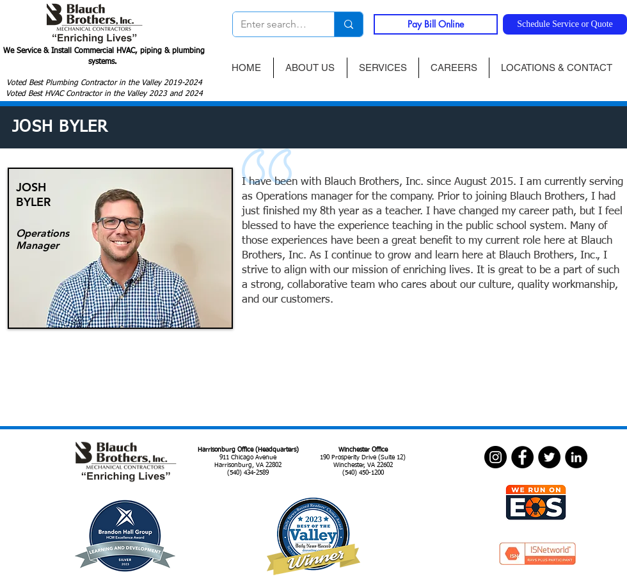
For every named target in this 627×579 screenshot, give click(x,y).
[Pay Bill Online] (436, 24)
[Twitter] (549, 457)
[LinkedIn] (576, 457)
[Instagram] (495, 457)
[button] (382, 68)
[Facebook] (522, 457)
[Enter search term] (274, 24)
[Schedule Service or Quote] (565, 24)
